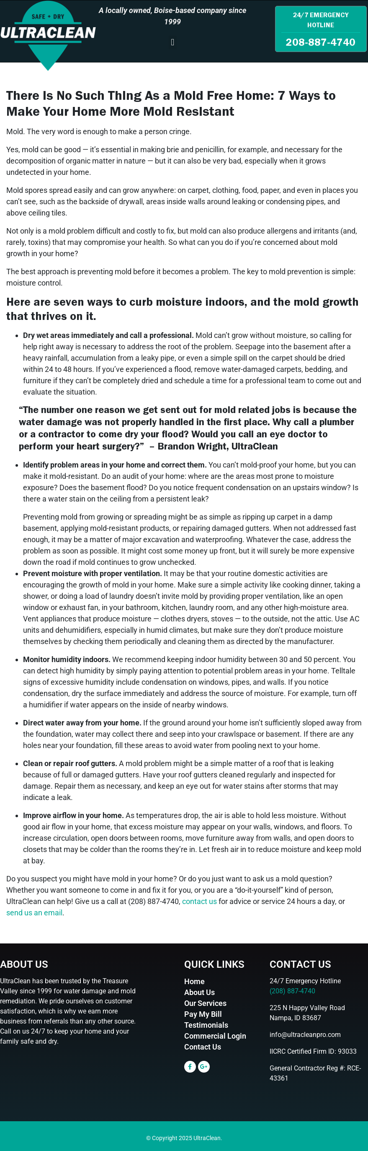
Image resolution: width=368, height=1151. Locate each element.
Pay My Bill (203, 1014)
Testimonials (206, 1025)
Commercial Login (215, 1035)
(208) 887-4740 (292, 991)
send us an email (34, 912)
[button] (173, 42)
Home (194, 981)
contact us (199, 901)
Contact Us (202, 1046)
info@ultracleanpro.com (305, 1035)
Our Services (205, 1003)
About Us (199, 992)
